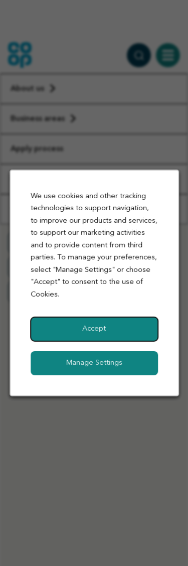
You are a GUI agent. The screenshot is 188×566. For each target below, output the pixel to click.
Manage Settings (94, 363)
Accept (94, 329)
